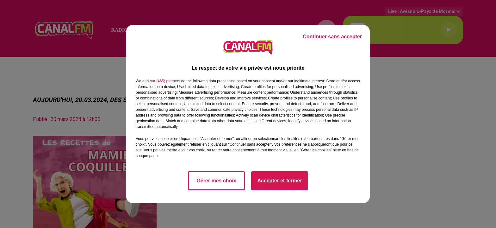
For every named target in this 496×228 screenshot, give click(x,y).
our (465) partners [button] (165, 81)
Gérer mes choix (216, 180)
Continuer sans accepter (332, 36)
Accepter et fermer (279, 180)
